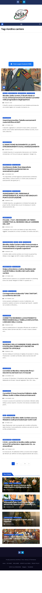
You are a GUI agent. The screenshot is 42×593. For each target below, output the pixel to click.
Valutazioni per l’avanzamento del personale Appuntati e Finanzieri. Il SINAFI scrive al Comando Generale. (19, 504)
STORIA (20, 242)
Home (4, 563)
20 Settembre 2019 (9, 449)
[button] (39, 24)
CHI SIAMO (9, 563)
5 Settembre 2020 (9, 298)
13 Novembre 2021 (9, 174)
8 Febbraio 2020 (8, 325)
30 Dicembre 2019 (9, 375)
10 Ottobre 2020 (8, 276)
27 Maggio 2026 (9, 541)
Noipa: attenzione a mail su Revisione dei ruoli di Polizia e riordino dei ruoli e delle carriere (19, 271)
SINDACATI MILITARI (22, 93)
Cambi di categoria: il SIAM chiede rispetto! (18, 520)
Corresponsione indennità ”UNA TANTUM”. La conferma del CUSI (20, 295)
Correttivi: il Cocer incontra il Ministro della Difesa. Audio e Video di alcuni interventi (20, 394)
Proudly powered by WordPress (13, 559)
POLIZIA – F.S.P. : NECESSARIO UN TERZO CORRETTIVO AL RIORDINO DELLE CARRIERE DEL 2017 (21, 222)
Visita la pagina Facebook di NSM (21, 64)
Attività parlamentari (8, 242)
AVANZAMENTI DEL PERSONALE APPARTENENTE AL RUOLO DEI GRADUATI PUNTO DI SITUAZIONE (20, 196)
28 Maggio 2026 (9, 489)
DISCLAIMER (16, 563)
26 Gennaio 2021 (8, 227)
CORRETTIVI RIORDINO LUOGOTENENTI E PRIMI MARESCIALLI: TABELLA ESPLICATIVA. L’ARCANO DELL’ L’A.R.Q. (20, 320)
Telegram (24, 567)
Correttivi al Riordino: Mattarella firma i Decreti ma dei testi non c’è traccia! (18, 372)
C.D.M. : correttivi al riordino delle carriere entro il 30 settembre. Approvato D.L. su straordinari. (19, 444)
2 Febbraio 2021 (8, 200)
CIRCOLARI (5, 93)
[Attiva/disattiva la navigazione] (21, 24)
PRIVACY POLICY (35, 563)
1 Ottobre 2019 (8, 422)
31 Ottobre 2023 (8, 125)
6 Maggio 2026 (8, 102)
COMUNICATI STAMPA (13, 93)
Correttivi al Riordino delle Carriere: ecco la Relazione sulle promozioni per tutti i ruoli (20, 419)
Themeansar (33, 559)
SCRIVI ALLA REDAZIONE (15, 567)
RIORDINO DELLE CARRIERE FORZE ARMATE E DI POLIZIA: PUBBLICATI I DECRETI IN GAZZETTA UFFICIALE (21, 346)
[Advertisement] (21, 43)
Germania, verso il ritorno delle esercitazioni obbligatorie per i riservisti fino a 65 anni (17, 487)
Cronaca (16, 242)
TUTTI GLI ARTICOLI (30, 93)
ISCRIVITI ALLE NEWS (25, 563)
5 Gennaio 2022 (8, 149)
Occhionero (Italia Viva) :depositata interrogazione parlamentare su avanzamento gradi (17, 169)
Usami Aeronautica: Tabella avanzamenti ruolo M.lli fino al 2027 (19, 121)
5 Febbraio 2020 (8, 351)
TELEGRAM (30, 567)
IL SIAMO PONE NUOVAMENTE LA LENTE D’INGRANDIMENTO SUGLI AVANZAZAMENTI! (21, 146)
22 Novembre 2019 (9, 398)
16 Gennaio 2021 (8, 251)
